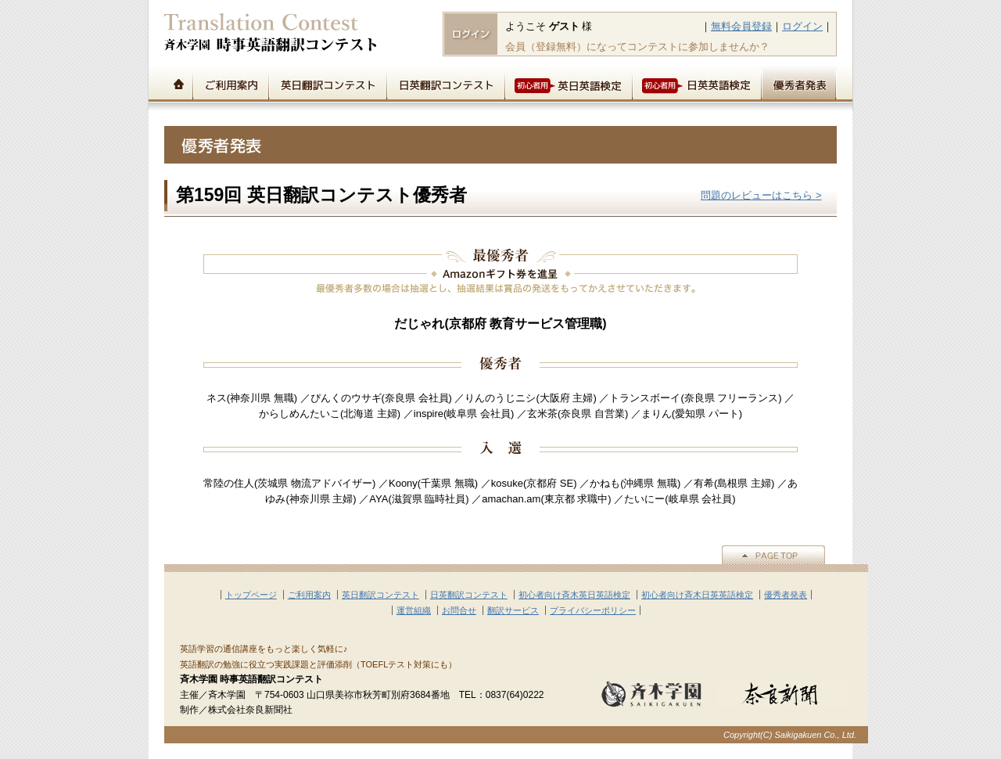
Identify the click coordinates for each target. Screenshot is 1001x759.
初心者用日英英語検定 (696, 83)
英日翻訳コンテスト (327, 83)
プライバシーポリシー (593, 610)
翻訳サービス (513, 610)
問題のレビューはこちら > (761, 195)
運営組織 (413, 610)
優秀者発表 (799, 83)
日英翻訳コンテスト (445, 83)
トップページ (178, 83)
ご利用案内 (230, 83)
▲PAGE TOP (773, 554)
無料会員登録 (741, 26)
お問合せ (459, 610)
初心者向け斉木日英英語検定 (697, 594)
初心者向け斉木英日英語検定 (574, 594)
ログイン (802, 26)
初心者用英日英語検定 (568, 83)
